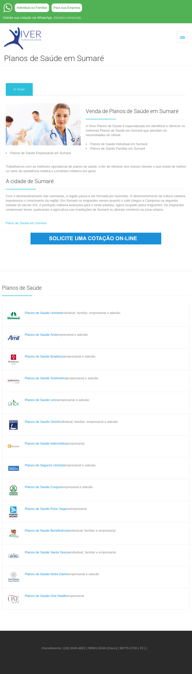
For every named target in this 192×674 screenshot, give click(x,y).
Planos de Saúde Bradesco (44, 356)
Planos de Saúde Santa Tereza (47, 552)
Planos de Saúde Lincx (41, 400)
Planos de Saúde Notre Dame (46, 574)
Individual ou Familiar (32, 8)
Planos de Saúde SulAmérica (46, 378)
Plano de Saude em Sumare (26, 223)
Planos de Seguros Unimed (44, 465)
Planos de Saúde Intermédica (46, 443)
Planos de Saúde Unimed (43, 313)
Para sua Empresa (67, 8)
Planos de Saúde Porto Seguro (47, 509)
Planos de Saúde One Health (46, 596)
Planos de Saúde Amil (40, 334)
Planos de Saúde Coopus (43, 487)
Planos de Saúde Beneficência (47, 530)
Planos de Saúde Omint (42, 422)
